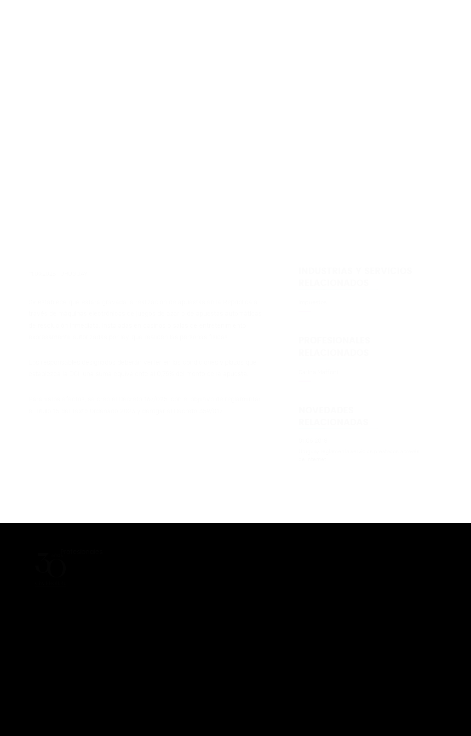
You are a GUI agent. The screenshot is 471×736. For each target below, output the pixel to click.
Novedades (79, 568)
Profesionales (87, 551)
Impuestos (313, 302)
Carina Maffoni (318, 372)
